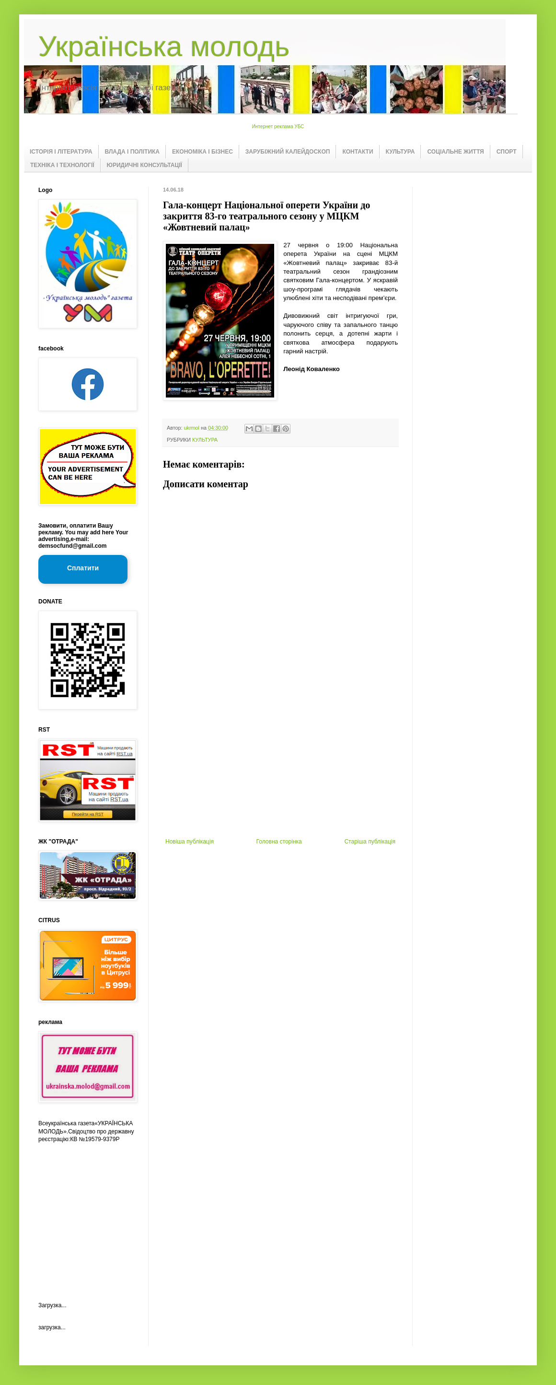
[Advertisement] (280, 766)
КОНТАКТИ (357, 151)
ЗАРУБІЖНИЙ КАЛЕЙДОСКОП (287, 151)
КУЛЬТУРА (400, 151)
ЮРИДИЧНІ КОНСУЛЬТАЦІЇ (144, 165)
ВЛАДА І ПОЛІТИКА (132, 151)
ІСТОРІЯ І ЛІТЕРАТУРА (61, 151)
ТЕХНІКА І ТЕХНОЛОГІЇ (62, 165)
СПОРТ (507, 151)
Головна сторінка (279, 841)
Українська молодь (164, 46)
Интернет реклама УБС (278, 126)
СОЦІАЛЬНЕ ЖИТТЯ (455, 151)
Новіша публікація (189, 841)
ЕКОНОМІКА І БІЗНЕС (202, 151)
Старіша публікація (369, 841)
